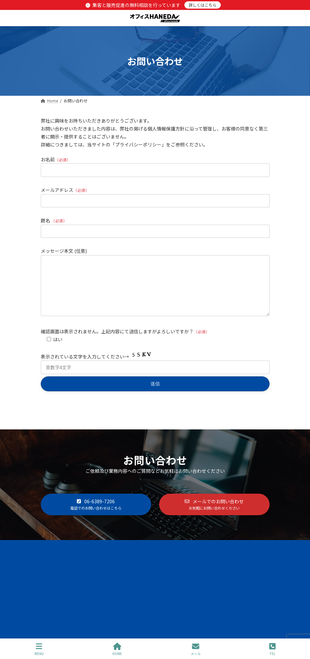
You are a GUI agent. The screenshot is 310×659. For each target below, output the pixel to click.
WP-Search (172, 607)
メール (196, 649)
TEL (272, 649)
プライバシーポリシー (195, 556)
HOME (117, 649)
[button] (96, 514)
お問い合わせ (248, 556)
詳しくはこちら (203, 5)
